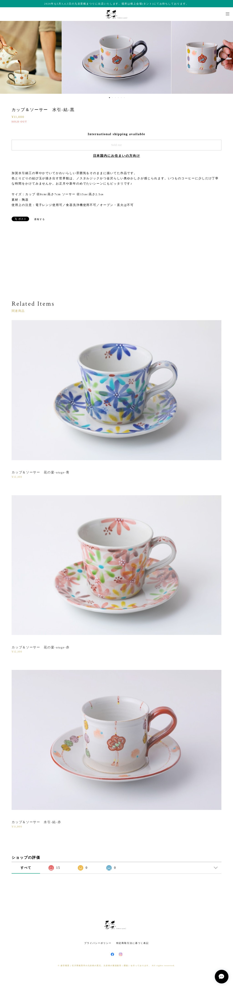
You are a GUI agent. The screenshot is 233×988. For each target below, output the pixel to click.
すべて (25, 867)
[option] (116, 57)
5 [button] (121, 97)
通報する (39, 219)
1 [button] (109, 97)
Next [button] (226, 57)
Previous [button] (7, 57)
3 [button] (115, 97)
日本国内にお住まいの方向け (116, 155)
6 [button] (124, 97)
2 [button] (112, 97)
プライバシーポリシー (97, 943)
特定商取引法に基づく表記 (132, 943)
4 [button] (118, 97)
